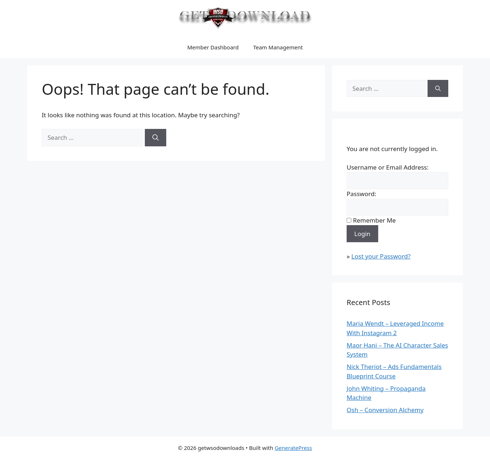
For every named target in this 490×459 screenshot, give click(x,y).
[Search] (155, 137)
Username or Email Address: (388, 167)
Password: (361, 194)
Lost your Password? (381, 256)
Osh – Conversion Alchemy (385, 410)
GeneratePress (293, 447)
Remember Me (374, 220)
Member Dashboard (213, 47)
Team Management (278, 47)
